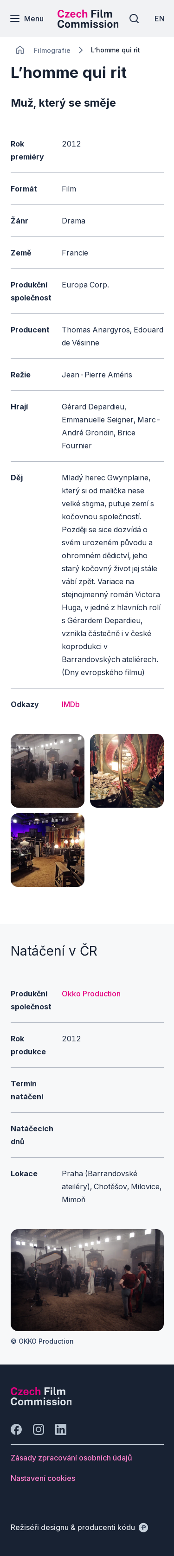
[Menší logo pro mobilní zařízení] (88, 25)
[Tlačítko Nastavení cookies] (43, 1478)
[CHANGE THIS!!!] (20, 50)
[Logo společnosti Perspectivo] (41, 1402)
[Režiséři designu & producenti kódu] (79, 1527)
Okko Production (91, 993)
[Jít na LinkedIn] (61, 1429)
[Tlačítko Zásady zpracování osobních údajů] (71, 1457)
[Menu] (26, 18)
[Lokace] (52, 50)
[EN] (159, 18)
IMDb (71, 704)
